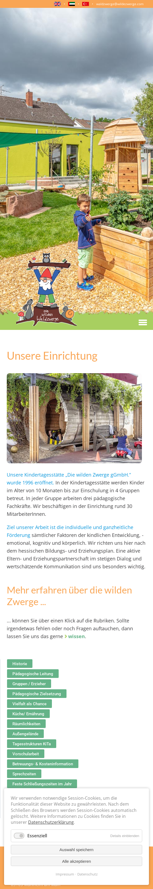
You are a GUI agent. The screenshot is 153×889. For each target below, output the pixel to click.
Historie (19, 663)
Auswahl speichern (76, 849)
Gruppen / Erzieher (29, 683)
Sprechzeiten (24, 774)
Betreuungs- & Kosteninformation (42, 764)
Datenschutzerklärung (51, 822)
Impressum (65, 874)
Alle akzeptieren (76, 861)
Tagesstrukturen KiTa (31, 744)
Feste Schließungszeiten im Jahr (42, 784)
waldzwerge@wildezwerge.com (120, 4)
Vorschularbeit (25, 754)
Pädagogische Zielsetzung (36, 693)
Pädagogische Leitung (32, 673)
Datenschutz (87, 874)
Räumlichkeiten (26, 723)
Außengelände (25, 733)
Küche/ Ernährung (28, 713)
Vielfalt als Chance (29, 703)
